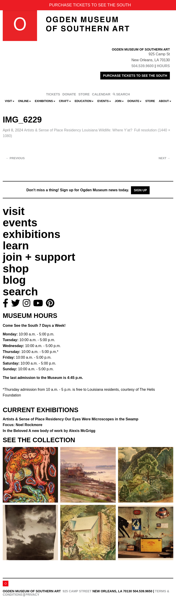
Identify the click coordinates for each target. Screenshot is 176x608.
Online (24, 101)
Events (104, 101)
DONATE (69, 94)
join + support (39, 257)
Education (84, 101)
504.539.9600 (142, 66)
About (165, 101)
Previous (15, 158)
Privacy (32, 594)
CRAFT (65, 101)
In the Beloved (49, 431)
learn (16, 246)
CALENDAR (101, 94)
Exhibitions (45, 101)
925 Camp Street (77, 591)
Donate (134, 101)
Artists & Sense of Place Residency (78, 130)
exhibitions (31, 234)
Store (150, 101)
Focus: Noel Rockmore (22, 425)
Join (119, 101)
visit (14, 211)
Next (164, 158)
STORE (84, 94)
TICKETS (53, 94)
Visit (9, 101)
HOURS (163, 66)
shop (16, 269)
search (20, 292)
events (20, 223)
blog (14, 280)
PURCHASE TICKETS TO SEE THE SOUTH (135, 75)
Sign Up (140, 190)
